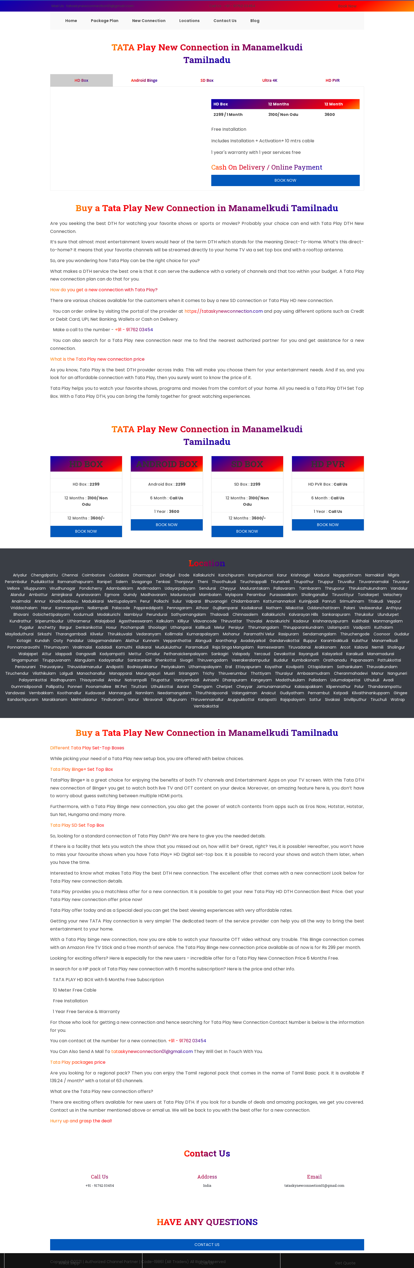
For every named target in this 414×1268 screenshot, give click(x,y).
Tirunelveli (280, 581)
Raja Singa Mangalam (233, 647)
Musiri (169, 673)
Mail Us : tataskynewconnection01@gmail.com (93, 6)
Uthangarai (181, 627)
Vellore (13, 588)
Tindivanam (112, 699)
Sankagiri (219, 654)
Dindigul (167, 575)
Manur (378, 673)
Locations (189, 20)
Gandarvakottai (284, 640)
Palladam (318, 680)
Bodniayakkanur (142, 667)
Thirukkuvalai (119, 634)
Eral (228, 667)
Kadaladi (104, 647)
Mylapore (234, 594)
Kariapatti (267, 699)
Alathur (132, 640)
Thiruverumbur (232, 673)
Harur (46, 608)
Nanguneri (397, 673)
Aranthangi (226, 640)
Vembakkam (41, 693)
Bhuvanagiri (216, 601)
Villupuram (176, 699)
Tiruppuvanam (56, 660)
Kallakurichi (204, 575)
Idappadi (63, 654)
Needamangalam (174, 693)
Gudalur (401, 634)
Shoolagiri (157, 627)
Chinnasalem (245, 614)
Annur (40, 601)
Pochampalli (132, 627)
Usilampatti (338, 627)
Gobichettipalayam (51, 614)
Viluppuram (35, 588)
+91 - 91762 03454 (134, 329)
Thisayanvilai (92, 680)
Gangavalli (86, 654)
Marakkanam (54, 699)
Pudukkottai (42, 581)
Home (71, 20)
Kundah (42, 640)
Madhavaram (154, 594)
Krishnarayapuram (330, 621)
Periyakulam (173, 667)
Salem (122, 581)
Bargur (65, 627)
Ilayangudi (308, 654)
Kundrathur (20, 621)
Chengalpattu (44, 575)
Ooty (58, 640)
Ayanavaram (88, 594)
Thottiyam (261, 673)
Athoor (202, 608)
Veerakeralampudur (251, 660)
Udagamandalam (104, 640)
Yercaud (262, 654)
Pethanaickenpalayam (185, 654)
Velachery (392, 594)
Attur (47, 654)
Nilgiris (393, 575)
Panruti (329, 601)
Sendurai (207, 588)
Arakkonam (325, 647)
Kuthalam (383, 627)
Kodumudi (83, 614)
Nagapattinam (347, 575)
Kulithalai (360, 621)
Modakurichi (108, 614)
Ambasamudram (313, 673)
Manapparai (120, 673)
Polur (359, 686)
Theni (202, 581)
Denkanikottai (89, 627)
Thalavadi (219, 614)
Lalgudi (66, 673)
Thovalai (254, 621)
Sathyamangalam (188, 614)
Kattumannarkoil (279, 601)
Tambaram (310, 588)
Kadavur (301, 621)
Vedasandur (370, 608)
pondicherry (90, 588)
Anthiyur (394, 608)
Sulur (177, 601)
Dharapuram (235, 680)
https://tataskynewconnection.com (224, 311)
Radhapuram (63, 680)
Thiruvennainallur (207, 699)
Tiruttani (139, 686)
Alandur (17, 594)
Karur (282, 575)
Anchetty (47, 627)
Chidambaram (245, 601)
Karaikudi (354, 654)
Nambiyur (133, 614)
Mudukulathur (168, 647)
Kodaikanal (252, 608)
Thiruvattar (231, 621)
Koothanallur (69, 693)
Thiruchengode (355, 634)
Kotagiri (24, 640)
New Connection (149, 20)
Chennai (70, 575)
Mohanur (231, 634)
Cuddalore (119, 575)
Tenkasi (163, 581)
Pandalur (75, 640)
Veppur (394, 601)
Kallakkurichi (273, 614)
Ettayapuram (248, 667)
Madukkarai (93, 601)
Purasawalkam (283, 594)
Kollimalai (174, 634)
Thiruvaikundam (381, 667)
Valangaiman (244, 693)
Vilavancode (205, 621)
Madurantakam (255, 588)
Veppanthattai (177, 640)
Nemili (377, 647)
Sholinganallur (314, 594)
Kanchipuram (231, 575)
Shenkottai (165, 660)
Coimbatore (93, 575)
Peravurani (25, 667)
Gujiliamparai (225, 608)
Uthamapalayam (205, 667)
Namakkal (374, 575)
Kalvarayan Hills (303, 614)
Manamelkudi (385, 640)
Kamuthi (124, 647)
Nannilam (145, 693)
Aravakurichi (277, 621)
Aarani (183, 686)
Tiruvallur (346, 581)
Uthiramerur (79, 621)
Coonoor (382, 634)
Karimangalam (69, 608)
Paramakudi (197, 647)
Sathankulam (349, 667)
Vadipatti (361, 627)
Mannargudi (120, 693)
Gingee (400, 693)
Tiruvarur (401, 581)
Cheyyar (244, 686)
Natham (274, 608)
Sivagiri (186, 660)
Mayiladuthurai (19, 634)
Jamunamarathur (273, 686)
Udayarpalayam (180, 588)
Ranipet (104, 581)
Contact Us (225, 20)
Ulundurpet (388, 614)
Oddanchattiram (323, 608)
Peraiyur (236, 627)
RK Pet (121, 686)
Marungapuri (148, 673)
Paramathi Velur (259, 634)
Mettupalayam (122, 601)
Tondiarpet (368, 594)
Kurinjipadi (308, 601)
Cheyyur (228, 588)
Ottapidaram (320, 667)
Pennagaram (179, 608)
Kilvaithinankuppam (371, 693)
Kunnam (151, 640)
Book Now (347, 6)
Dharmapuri (144, 575)
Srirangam (189, 673)
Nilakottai (294, 608)
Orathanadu (335, 660)
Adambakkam (119, 588)
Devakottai (284, 654)
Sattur (315, 699)
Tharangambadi (70, 634)
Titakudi (375, 601)
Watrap (398, 699)
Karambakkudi (334, 640)
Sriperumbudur (49, 621)
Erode (184, 575)
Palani (349, 608)
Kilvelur (97, 634)
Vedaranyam (148, 634)
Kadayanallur (111, 660)
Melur (219, 627)
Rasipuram (288, 634)
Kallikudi (203, 627)
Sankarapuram (336, 614)
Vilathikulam (44, 673)
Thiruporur (335, 588)
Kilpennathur (338, 686)
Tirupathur (304, 581)
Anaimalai (21, 601)
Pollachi (161, 601)
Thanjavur (183, 581)
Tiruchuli (378, 699)
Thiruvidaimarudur (84, 667)
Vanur (133, 699)
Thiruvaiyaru (51, 667)
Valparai (193, 601)
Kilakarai (143, 647)
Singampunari (25, 660)
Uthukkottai (162, 686)
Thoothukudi (224, 581)
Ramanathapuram (75, 581)
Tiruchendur (17, 673)
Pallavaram (284, 588)
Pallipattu (55, 686)
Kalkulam (165, 621)
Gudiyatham (292, 693)
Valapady (241, 654)
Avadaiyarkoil (253, 640)
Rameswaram (271, 647)
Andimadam (149, 588)
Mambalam (210, 594)
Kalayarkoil (332, 654)
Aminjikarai (62, 594)
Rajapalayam (292, 699)
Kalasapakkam (309, 686)
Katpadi (341, 693)
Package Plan (104, 20)
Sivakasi (332, 699)
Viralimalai (82, 647)
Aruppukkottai (241, 699)
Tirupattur (160, 680)
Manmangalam (388, 621)
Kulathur (360, 640)
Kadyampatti (112, 654)
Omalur (152, 654)
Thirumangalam (263, 627)
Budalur (281, 660)
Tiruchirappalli (253, 581)
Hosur (111, 627)
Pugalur (27, 627)
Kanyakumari (260, 575)
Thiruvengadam (212, 660)
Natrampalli (136, 680)
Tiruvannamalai (374, 581)
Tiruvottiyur (343, 594)
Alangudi (203, 640)
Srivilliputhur (355, 699)
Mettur (135, 654)
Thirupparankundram (303, 627)
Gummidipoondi (26, 686)
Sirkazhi (44, 634)
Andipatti (114, 667)
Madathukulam (290, 680)
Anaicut (268, 693)
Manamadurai (380, 654)
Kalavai (361, 647)
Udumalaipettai (345, 680)
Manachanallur (91, 673)
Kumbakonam (305, 660)
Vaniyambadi (186, 680)
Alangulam (84, 660)
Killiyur (183, 621)
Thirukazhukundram (367, 588)
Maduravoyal (183, 594)
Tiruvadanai (299, 647)
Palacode (121, 608)
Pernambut (319, 693)
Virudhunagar (62, 588)
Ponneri (75, 686)
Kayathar (273, 667)
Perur (145, 601)
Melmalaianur (84, 699)
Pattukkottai (389, 660)
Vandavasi (15, 693)
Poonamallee (98, 686)
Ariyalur (20, 575)
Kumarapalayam (203, 634)
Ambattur (38, 594)
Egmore (112, 594)
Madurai (321, 575)
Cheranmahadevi (351, 673)
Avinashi (211, 680)
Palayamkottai (33, 680)
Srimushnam (352, 601)
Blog (254, 20)
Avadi (388, 680)
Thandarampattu (384, 686)
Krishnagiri (300, 575)
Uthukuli (371, 680)
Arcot (345, 647)
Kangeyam (261, 680)
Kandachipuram (22, 699)
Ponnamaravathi (23, 647)
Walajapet (28, 654)
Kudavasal (95, 693)
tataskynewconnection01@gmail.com (152, 1051)
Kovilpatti (295, 667)
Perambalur (16, 581)
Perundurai (157, 614)
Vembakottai (206, 706)
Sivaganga (142, 581)
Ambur (114, 680)
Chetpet (224, 686)
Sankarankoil (139, 660)
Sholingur (396, 647)
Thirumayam (56, 647)
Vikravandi (153, 699)
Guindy (130, 594)
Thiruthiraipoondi (211, 693)
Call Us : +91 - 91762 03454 (232, 6)
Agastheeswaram (136, 621)
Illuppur (310, 640)
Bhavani (21, 614)
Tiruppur (326, 581)
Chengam (202, 686)
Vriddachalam (23, 608)
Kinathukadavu (64, 601)
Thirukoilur (364, 614)
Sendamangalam (319, 634)
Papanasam (362, 660)
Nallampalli (98, 608)
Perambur (256, 594)
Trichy (208, 673)
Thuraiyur (284, 673)
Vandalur (399, 588)
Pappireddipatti (148, 608)
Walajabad (104, 621)
